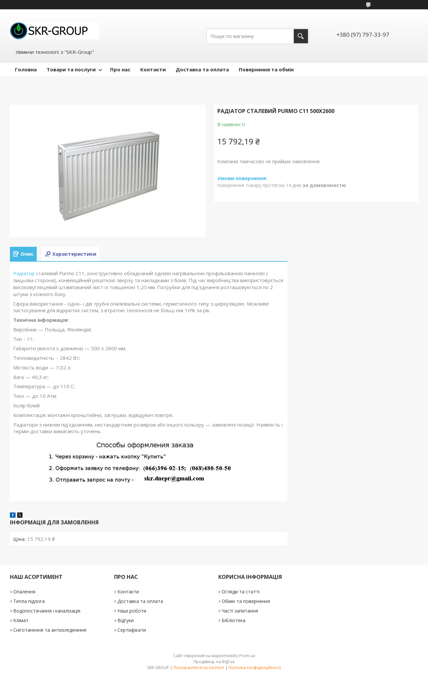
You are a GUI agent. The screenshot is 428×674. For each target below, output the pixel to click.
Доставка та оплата (202, 69)
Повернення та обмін (266, 69)
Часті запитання (240, 611)
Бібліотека (233, 620)
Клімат (20, 620)
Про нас (120, 69)
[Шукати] (301, 36)
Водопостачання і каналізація (46, 611)
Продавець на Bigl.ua (214, 661)
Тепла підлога (29, 601)
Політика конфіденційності (255, 667)
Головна (26, 69)
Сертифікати (131, 630)
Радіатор (24, 273)
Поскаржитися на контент (198, 667)
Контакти (153, 69)
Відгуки (125, 620)
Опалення (24, 591)
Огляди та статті (241, 591)
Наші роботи (131, 611)
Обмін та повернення (246, 601)
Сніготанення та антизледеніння (49, 630)
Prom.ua (247, 655)
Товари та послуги (71, 69)
